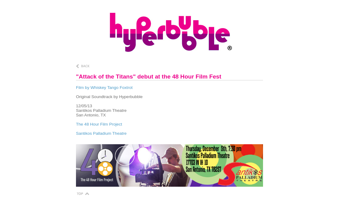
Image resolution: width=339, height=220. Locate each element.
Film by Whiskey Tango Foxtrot (104, 87)
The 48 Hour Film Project (99, 124)
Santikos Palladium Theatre (101, 133)
